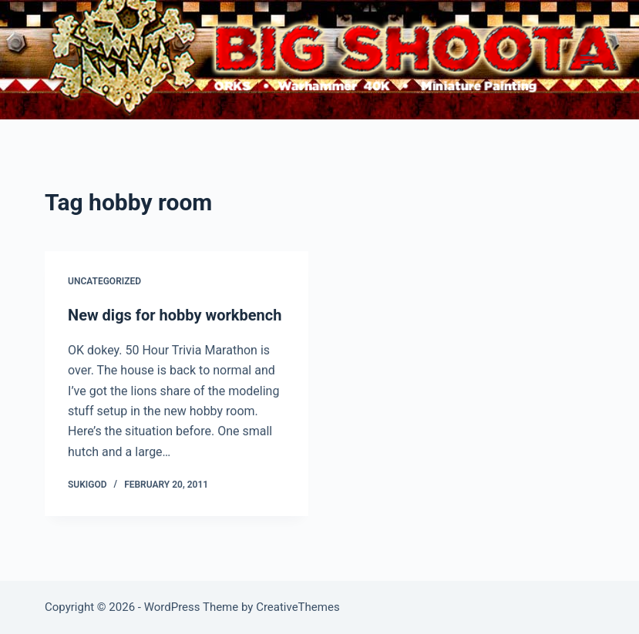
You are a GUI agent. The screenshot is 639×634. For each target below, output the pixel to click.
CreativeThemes (298, 607)
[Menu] (587, 60)
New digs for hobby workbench (174, 316)
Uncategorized (104, 282)
